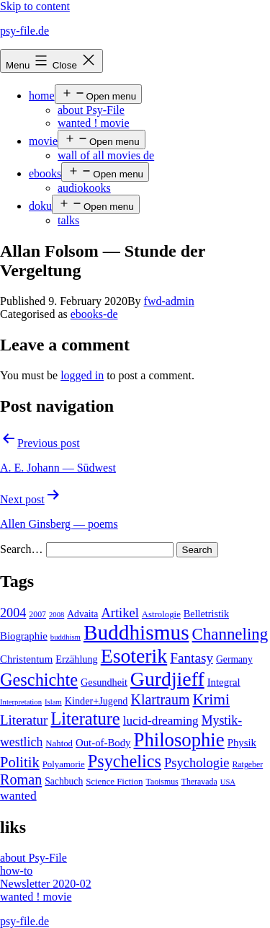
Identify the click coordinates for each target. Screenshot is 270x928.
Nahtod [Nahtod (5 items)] (59, 743)
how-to (16, 871)
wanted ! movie (94, 123)
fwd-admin (169, 301)
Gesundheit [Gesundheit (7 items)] (104, 682)
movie (43, 141)
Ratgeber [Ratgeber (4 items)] (247, 764)
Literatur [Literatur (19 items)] (24, 720)
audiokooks (84, 188)
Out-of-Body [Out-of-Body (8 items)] (103, 742)
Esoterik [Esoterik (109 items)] (134, 656)
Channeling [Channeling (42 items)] (230, 634)
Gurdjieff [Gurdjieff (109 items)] (167, 679)
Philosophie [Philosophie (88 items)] (179, 740)
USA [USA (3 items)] (227, 782)
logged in (82, 375)
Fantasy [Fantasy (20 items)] (191, 658)
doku (40, 206)
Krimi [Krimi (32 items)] (211, 699)
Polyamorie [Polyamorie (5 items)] (63, 764)
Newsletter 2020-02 (45, 884)
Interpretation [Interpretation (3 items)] (21, 702)
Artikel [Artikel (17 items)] (119, 613)
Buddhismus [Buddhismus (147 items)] (136, 632)
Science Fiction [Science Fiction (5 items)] (114, 782)
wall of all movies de (106, 155)
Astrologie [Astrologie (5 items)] (161, 614)
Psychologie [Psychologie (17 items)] (196, 763)
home (42, 95)
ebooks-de (94, 314)
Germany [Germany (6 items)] (234, 659)
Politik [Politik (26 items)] (20, 762)
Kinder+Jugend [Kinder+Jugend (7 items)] (96, 701)
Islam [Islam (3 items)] (53, 702)
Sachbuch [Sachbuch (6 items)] (64, 781)
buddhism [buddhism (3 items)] (65, 637)
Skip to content (35, 6)
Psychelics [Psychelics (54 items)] (124, 761)
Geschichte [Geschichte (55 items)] (39, 679)
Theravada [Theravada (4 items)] (199, 782)
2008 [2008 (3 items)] (56, 615)
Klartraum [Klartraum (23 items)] (159, 699)
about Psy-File (91, 110)
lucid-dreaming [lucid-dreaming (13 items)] (161, 721)
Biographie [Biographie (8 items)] (24, 636)
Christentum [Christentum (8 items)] (26, 659)
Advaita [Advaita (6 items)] (82, 614)
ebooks (45, 173)
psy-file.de (24, 31)
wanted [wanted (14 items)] (18, 795)
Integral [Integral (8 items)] (223, 682)
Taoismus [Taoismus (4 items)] (161, 782)
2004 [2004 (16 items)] (13, 613)
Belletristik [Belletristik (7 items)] (206, 613)
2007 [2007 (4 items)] (37, 614)
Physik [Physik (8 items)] (242, 742)
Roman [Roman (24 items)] (21, 779)
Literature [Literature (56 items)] (85, 718)
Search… (21, 549)
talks (68, 220)
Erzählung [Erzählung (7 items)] (76, 659)
